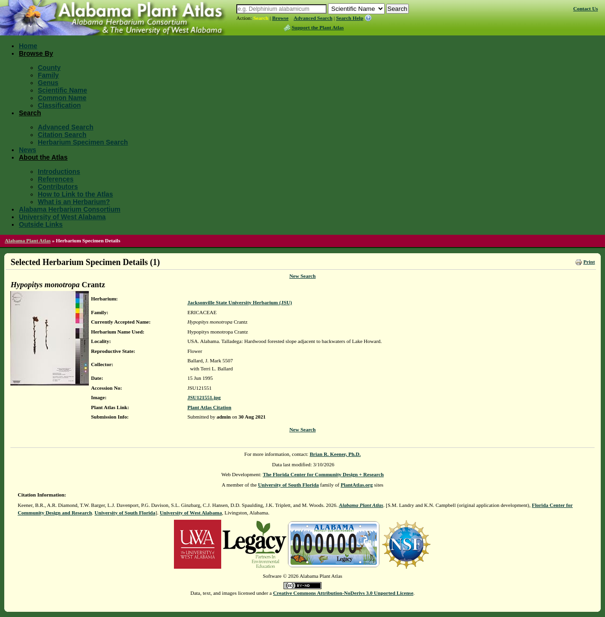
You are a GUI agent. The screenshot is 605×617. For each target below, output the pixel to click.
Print (589, 262)
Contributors (58, 186)
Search (260, 18)
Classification (59, 105)
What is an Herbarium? (74, 202)
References (56, 179)
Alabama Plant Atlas (28, 240)
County (49, 67)
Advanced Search (313, 18)
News (27, 150)
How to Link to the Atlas (75, 194)
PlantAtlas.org (357, 485)
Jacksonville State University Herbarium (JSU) (239, 302)
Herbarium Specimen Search (83, 142)
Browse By (36, 53)
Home (28, 46)
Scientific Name (62, 90)
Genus (48, 82)
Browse (280, 18)
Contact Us (585, 8)
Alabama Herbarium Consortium (70, 209)
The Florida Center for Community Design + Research (323, 474)
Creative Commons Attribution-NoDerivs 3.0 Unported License (343, 593)
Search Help (349, 18)
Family (48, 75)
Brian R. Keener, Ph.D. (335, 454)
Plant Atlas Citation (209, 407)
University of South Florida (288, 485)
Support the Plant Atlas (318, 27)
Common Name (62, 98)
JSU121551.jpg (204, 397)
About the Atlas (43, 157)
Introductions (59, 171)
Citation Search (62, 134)
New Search (302, 276)
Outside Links (41, 224)
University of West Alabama (62, 217)
